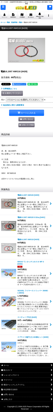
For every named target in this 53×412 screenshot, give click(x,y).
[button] (3, 7)
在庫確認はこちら (9, 89)
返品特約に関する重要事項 (12, 105)
